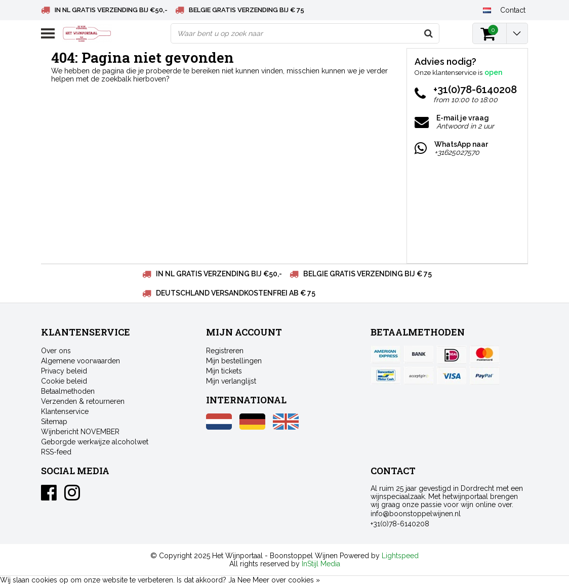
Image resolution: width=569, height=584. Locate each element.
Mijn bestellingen (234, 361)
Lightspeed (400, 556)
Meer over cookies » (286, 580)
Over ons (56, 351)
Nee (244, 580)
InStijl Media (321, 564)
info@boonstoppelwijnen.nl (416, 514)
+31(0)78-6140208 (400, 524)
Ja (231, 580)
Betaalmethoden (68, 391)
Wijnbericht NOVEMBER (80, 432)
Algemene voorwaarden (80, 361)
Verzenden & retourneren (83, 401)
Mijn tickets (224, 371)
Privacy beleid (64, 371)
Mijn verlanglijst (231, 381)
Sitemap (54, 422)
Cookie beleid (64, 381)
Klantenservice (65, 411)
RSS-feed (56, 452)
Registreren (224, 351)
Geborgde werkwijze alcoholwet (94, 442)
